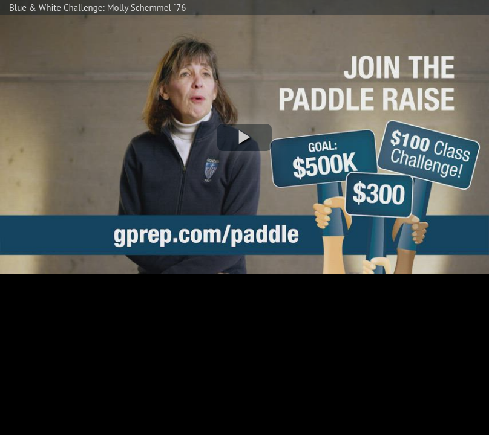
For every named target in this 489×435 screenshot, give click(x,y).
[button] (244, 137)
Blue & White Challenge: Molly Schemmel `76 (97, 7)
